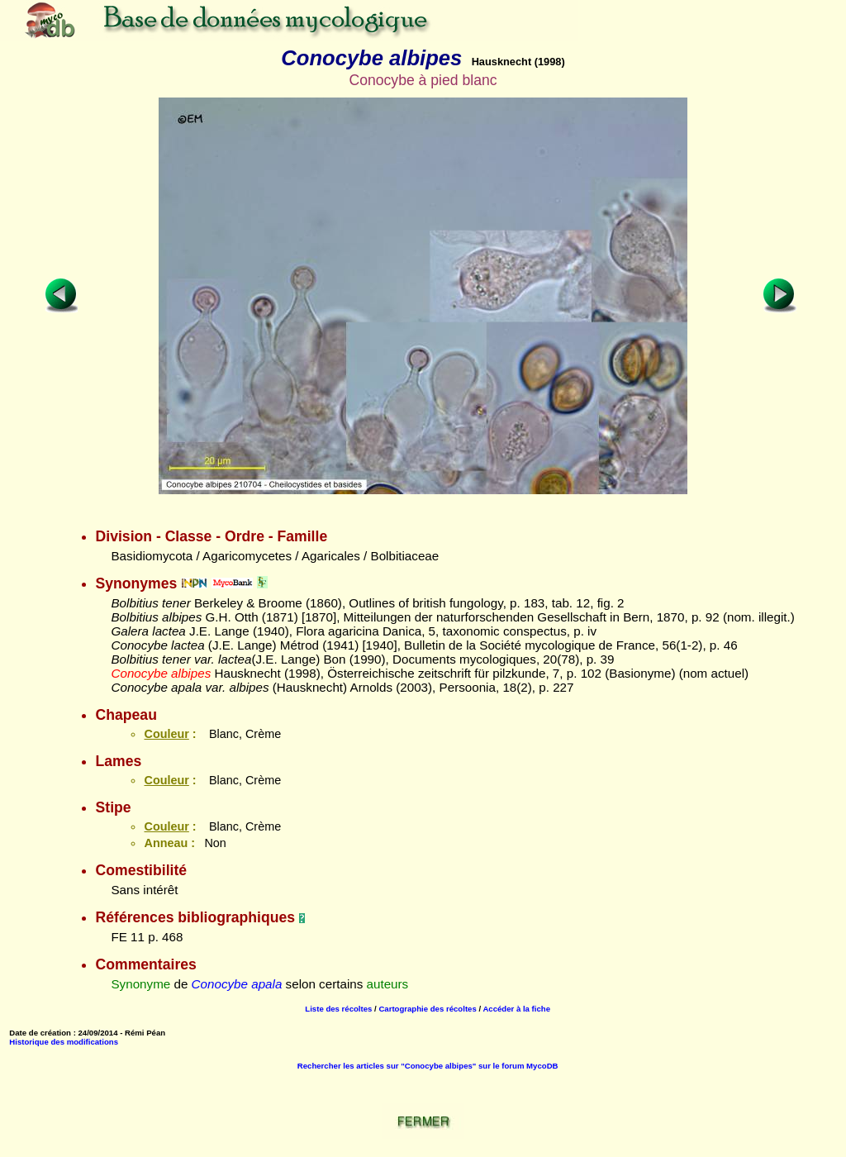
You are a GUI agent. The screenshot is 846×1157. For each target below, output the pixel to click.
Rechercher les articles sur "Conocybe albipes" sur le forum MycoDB (427, 1065)
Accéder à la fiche (516, 1008)
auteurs (388, 984)
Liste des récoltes (338, 1008)
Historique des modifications (63, 1041)
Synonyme (140, 984)
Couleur (166, 733)
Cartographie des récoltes (427, 1008)
